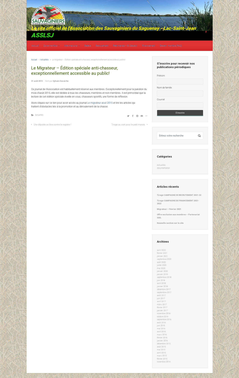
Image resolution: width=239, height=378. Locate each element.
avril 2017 (161, 301)
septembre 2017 (164, 292)
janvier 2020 (162, 271)
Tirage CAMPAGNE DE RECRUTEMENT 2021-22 (179, 195)
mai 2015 (161, 349)
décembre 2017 (163, 289)
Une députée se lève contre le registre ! (52, 124)
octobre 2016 (162, 316)
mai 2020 (161, 268)
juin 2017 (161, 298)
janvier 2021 (162, 256)
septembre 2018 (164, 277)
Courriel (161, 99)
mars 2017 (162, 304)
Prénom (161, 75)
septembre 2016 (164, 319)
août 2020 (161, 262)
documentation (163, 168)
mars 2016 (162, 334)
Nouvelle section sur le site (170, 223)
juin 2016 (161, 325)
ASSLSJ (42, 35)
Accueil (34, 59)
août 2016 (161, 322)
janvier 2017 (162, 310)
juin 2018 (161, 280)
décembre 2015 (163, 343)
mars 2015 (162, 355)
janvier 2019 (162, 274)
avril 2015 (161, 353)
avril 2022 (161, 250)
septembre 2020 (164, 259)
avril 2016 (161, 331)
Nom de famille (164, 87)
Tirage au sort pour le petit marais (128, 124)
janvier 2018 (162, 286)
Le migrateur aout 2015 (100, 102)
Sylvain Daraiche (61, 81)
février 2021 (162, 253)
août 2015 (161, 347)
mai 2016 (161, 328)
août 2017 (161, 295)
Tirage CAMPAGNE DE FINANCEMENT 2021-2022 (178, 202)
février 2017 (162, 307)
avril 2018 (161, 283)
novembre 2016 (163, 313)
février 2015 (162, 359)
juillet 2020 (161, 265)
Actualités (44, 59)
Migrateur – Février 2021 (169, 209)
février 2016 (162, 337)
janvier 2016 (162, 340)
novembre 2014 (163, 362)
